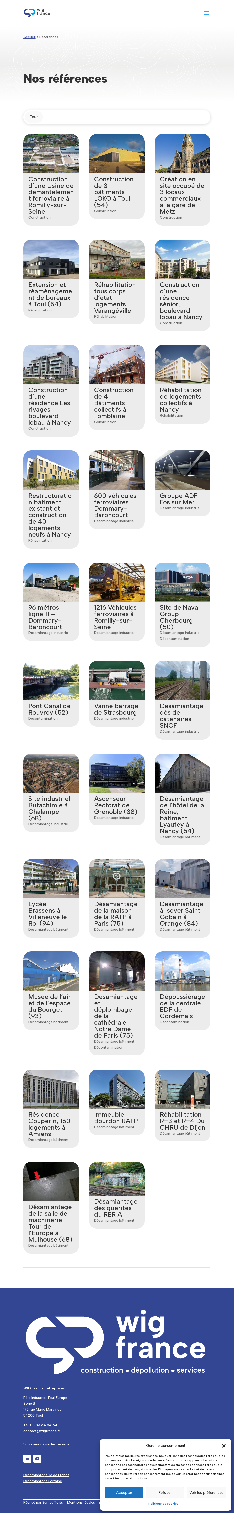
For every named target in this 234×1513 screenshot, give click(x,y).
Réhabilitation (39, 310)
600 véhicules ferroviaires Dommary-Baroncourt (115, 505)
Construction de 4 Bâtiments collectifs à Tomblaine (114, 403)
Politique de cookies (163, 1503)
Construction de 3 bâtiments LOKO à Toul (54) (114, 192)
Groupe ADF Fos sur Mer (179, 499)
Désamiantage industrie (114, 521)
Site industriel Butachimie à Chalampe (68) (49, 808)
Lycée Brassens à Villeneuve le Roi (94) (47, 913)
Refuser (165, 1492)
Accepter (124, 1492)
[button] (224, 1445)
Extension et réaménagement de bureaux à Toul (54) (50, 294)
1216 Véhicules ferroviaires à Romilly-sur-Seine (115, 617)
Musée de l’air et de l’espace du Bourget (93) (49, 1006)
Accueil (30, 37)
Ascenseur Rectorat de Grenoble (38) (115, 805)
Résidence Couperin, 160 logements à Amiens (49, 1124)
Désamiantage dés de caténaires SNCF (181, 715)
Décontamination (174, 639)
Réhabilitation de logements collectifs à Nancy (181, 399)
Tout (34, 117)
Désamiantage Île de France (47, 1475)
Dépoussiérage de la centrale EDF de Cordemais (182, 1006)
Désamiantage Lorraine (43, 1481)
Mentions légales (81, 1502)
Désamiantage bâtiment (180, 837)
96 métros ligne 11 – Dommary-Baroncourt (45, 617)
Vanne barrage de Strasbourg (116, 709)
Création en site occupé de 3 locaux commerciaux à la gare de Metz (182, 195)
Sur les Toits (52, 1502)
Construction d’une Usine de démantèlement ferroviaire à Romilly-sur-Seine (51, 195)
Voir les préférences (207, 1492)
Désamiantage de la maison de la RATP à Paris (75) (116, 913)
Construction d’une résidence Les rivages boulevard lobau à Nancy (49, 406)
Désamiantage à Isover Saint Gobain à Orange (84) (181, 913)
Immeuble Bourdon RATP (116, 1117)
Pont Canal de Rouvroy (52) (49, 709)
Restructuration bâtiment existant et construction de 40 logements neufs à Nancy (49, 515)
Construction (39, 217)
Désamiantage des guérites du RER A (116, 1208)
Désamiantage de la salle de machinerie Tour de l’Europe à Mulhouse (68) (50, 1223)
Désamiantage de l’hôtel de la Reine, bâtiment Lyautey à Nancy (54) (182, 815)
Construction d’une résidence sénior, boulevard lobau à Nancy (181, 301)
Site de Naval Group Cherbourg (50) (180, 617)
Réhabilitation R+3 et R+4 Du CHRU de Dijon (182, 1120)
